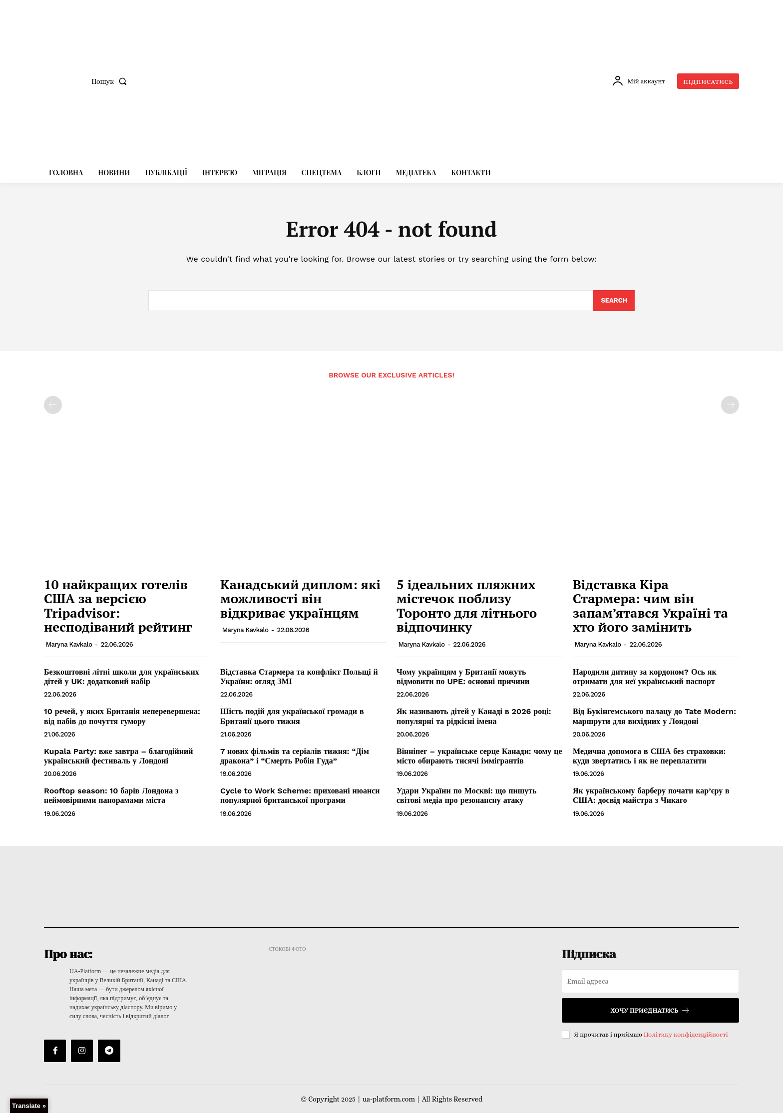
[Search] (614, 300)
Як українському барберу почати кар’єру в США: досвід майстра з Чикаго (651, 795)
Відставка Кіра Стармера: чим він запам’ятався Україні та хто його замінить (650, 606)
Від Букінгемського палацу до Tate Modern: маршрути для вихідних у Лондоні (654, 716)
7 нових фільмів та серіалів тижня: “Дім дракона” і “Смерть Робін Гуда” (294, 755)
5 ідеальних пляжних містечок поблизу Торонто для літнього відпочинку (466, 606)
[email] (650, 981)
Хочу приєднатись (650, 1010)
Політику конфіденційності (686, 1034)
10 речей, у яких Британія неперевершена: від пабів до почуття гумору (122, 716)
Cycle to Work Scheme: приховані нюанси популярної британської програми (300, 795)
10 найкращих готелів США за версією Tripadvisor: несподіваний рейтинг (118, 606)
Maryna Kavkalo (69, 644)
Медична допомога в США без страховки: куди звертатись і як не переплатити (649, 755)
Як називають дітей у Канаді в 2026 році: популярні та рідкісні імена (473, 716)
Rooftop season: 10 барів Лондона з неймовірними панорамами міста (111, 795)
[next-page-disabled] (730, 405)
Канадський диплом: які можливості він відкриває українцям (300, 598)
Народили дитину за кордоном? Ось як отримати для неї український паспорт (645, 676)
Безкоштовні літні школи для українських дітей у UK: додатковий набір (121, 676)
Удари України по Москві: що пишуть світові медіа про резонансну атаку (466, 795)
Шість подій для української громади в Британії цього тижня (292, 716)
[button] (111, 81)
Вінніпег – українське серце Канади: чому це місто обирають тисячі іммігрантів (479, 755)
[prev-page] (53, 405)
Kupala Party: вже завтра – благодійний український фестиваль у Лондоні (118, 755)
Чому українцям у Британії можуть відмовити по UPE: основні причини (462, 676)
